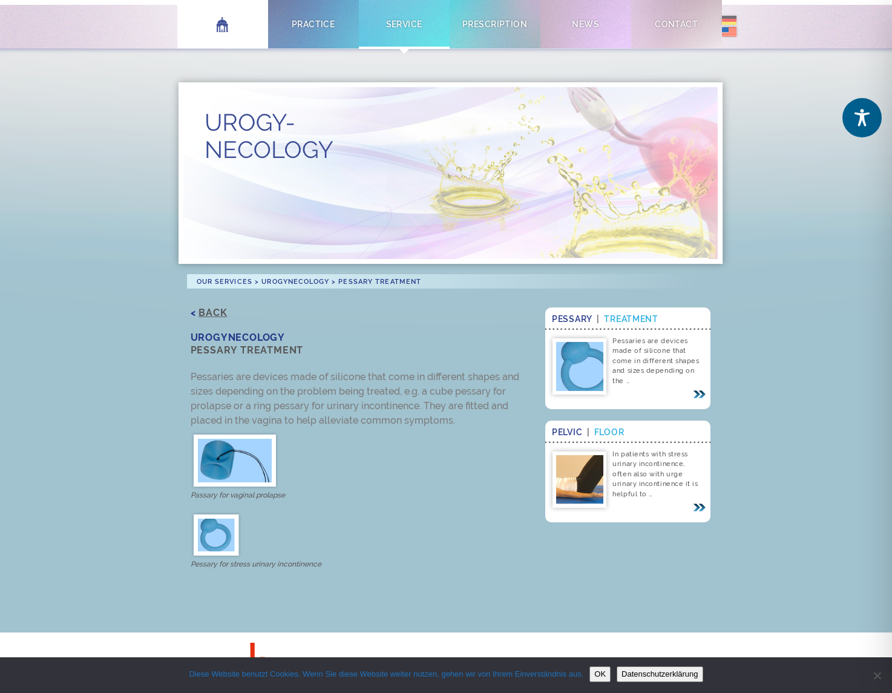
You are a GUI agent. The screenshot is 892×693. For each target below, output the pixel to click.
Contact (676, 24)
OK (600, 673)
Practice (313, 24)
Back (212, 312)
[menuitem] (729, 22)
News (585, 24)
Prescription (494, 24)
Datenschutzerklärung (659, 673)
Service (404, 24)
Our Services (224, 281)
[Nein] (877, 675)
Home (222, 24)
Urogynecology (295, 281)
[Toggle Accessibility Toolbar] (862, 118)
